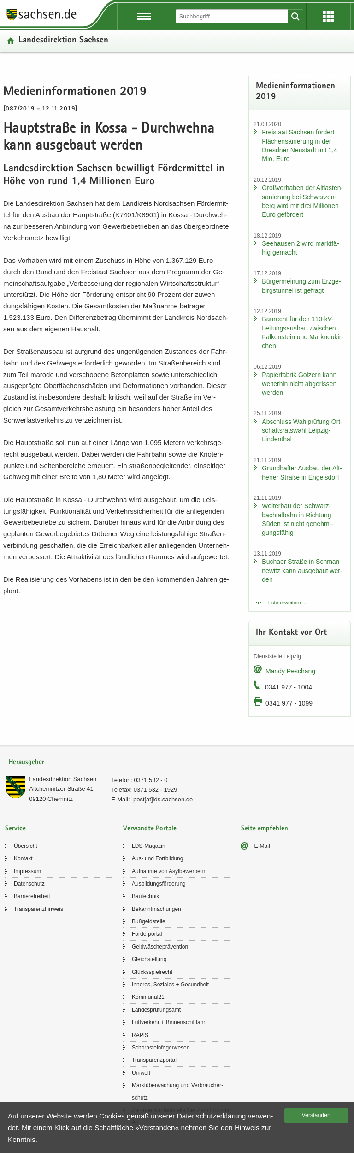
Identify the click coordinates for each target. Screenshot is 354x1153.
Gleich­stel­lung (149, 959)
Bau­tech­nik (145, 896)
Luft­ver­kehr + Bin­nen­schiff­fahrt (169, 1022)
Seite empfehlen (264, 828)
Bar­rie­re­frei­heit (32, 896)
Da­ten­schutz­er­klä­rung (211, 1116)
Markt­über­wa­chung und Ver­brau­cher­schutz (177, 1091)
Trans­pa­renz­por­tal (154, 1060)
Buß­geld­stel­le (148, 921)
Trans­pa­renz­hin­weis (38, 909)
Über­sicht (25, 846)
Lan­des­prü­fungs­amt (156, 1010)
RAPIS (140, 1035)
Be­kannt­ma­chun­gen (156, 909)
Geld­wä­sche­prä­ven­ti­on (160, 947)
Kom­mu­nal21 (148, 997)
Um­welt (141, 1073)
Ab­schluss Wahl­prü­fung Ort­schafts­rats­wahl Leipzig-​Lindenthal (302, 430)
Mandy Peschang (290, 671)
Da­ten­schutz (29, 884)
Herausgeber (26, 762)
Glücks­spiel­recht (152, 972)
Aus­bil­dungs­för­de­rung (159, 884)
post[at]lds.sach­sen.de (163, 799)
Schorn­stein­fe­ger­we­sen (160, 1047)
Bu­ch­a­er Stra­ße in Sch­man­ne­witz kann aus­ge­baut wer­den (302, 570)
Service (15, 828)
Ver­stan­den (316, 1115)
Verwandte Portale (150, 828)
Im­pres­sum (27, 871)
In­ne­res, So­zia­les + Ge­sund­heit (170, 984)
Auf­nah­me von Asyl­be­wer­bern (168, 871)
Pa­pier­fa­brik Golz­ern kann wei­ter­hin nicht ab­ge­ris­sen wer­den (299, 383)
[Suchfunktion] (232, 16)
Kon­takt (23, 858)
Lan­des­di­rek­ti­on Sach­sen (63, 40)
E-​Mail (262, 846)
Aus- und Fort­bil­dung (157, 858)
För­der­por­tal (147, 934)
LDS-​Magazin (148, 846)
